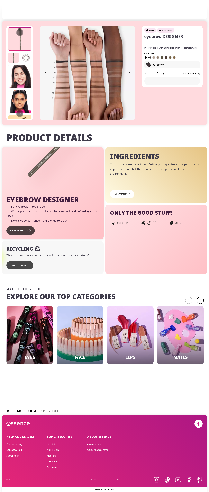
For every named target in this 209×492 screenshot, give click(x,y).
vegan (151, 30)
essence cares (127, 11)
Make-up (74, 11)
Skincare (88, 11)
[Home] (18, 12)
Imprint (93, 479)
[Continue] (200, 300)
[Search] (199, 11)
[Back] (188, 300)
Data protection (111, 479)
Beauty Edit (146, 11)
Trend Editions (107, 11)
